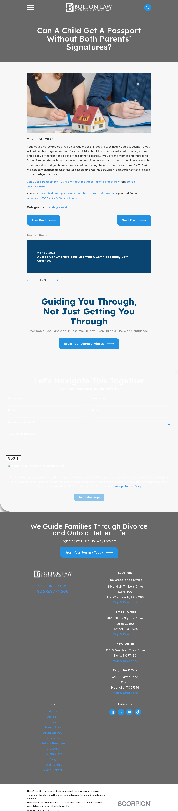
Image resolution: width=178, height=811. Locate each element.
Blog (53, 759)
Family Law (52, 727)
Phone (11, 410)
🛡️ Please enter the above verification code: (36, 465)
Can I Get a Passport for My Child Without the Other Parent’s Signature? (73, 181)
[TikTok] (138, 712)
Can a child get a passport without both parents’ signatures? (77, 193)
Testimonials (53, 764)
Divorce (53, 722)
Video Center (52, 770)
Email (95, 410)
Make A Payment (53, 743)
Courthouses (53, 754)
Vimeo (41, 186)
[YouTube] (129, 712)
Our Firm (53, 716)
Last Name (98, 398)
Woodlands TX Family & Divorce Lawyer (52, 198)
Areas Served (53, 732)
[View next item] (53, 280)
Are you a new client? (21, 422)
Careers (53, 738)
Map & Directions (125, 602)
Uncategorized (56, 207)
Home (52, 711)
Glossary (53, 748)
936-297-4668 (53, 591)
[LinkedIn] (112, 712)
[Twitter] (121, 712)
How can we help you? (22, 434)
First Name (14, 398)
